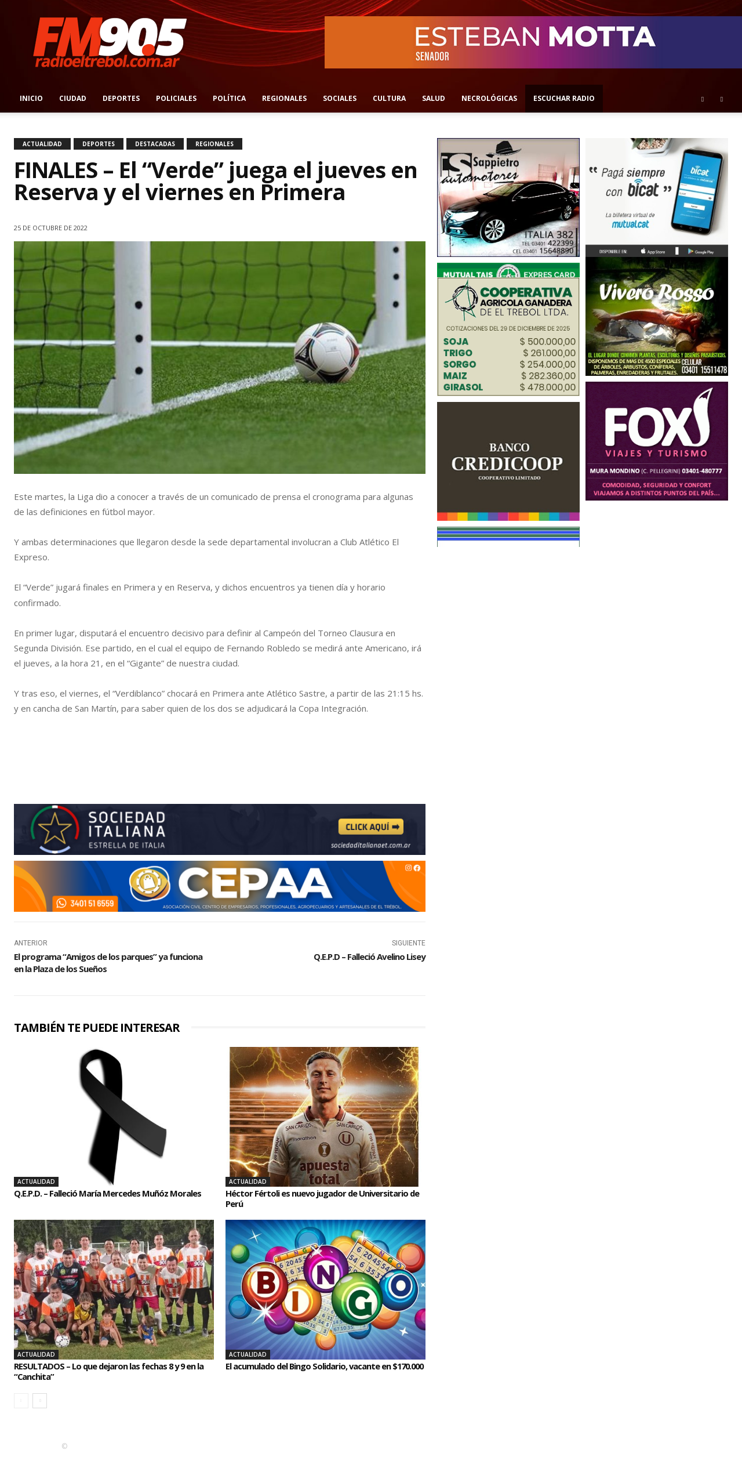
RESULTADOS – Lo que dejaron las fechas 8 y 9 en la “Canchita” (113, 1371)
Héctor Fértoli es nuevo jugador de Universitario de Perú (324, 1198)
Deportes (121, 98)
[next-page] (39, 1400)
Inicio (31, 98)
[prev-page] (21, 1400)
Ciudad (72, 98)
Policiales (176, 98)
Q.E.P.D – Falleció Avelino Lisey (369, 956)
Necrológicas (489, 98)
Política (229, 98)
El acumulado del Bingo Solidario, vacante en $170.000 (316, 1371)
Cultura (389, 98)
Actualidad (42, 144)
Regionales (284, 98)
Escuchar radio (564, 98)
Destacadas (155, 144)
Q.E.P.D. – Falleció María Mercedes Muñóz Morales (97, 1198)
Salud (433, 98)
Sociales (340, 98)
